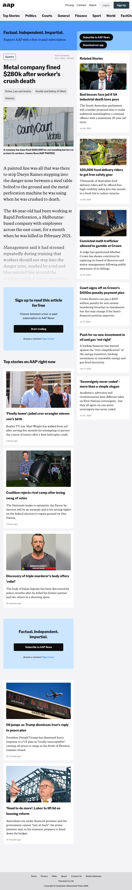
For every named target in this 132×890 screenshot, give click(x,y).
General (64, 15)
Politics (30, 15)
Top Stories (11, 15)
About (92, 5)
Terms (34, 876)
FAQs (54, 876)
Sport (96, 15)
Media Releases (93, 876)
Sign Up (121, 5)
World (110, 15)
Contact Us (76, 876)
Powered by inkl (66, 881)
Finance (81, 15)
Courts (47, 15)
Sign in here (48, 339)
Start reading (38, 329)
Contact (81, 5)
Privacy (44, 876)
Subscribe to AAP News (96, 37)
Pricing (69, 5)
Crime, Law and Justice (18, 91)
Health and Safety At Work (51, 91)
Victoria (9, 98)
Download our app (93, 45)
